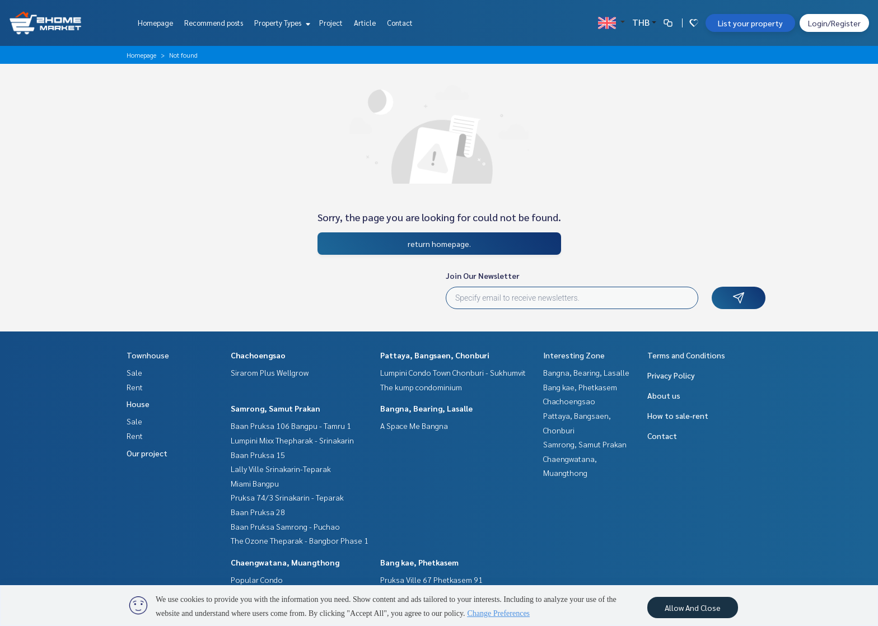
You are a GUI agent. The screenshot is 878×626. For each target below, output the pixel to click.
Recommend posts (213, 22)
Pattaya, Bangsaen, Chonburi (434, 355)
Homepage (155, 22)
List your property (750, 23)
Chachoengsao (258, 355)
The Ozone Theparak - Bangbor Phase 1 (299, 540)
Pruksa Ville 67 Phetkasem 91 (431, 579)
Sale (134, 372)
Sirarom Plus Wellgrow (270, 372)
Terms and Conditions (686, 355)
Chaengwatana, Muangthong (285, 562)
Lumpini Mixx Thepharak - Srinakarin (292, 440)
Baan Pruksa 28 (258, 512)
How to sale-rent (677, 415)
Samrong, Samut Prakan (275, 408)
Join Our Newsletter (483, 275)
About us (663, 395)
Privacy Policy (671, 375)
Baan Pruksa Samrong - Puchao (285, 526)
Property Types (280, 22)
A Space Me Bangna (414, 426)
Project (331, 22)
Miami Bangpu (255, 483)
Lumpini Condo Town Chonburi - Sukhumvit (453, 372)
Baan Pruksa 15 (258, 455)
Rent (135, 387)
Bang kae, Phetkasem (419, 562)
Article (365, 22)
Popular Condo (257, 579)
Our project (147, 453)
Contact (400, 22)
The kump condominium (421, 387)
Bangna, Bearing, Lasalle (426, 408)
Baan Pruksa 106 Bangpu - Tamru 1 (291, 426)
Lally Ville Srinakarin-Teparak (281, 469)
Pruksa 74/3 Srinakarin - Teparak (287, 497)
